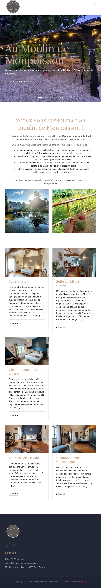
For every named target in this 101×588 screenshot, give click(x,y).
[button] (40, 97)
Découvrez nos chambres (20, 82)
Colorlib (82, 581)
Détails (13, 323)
